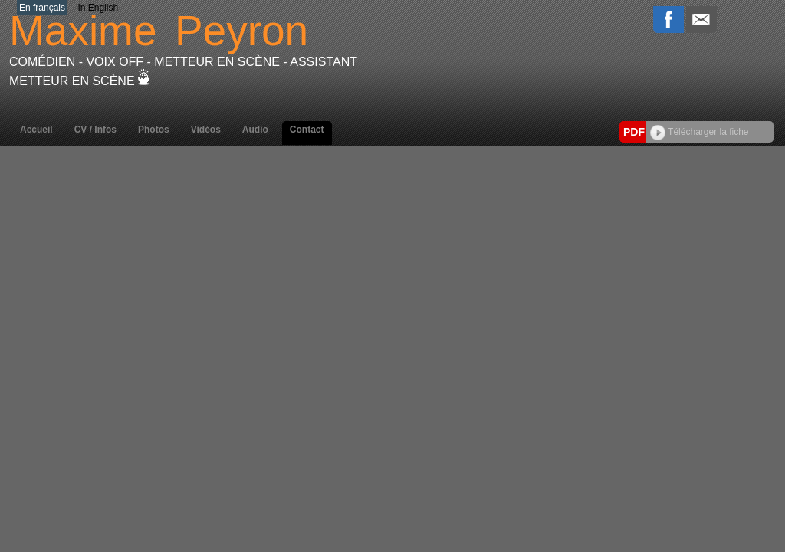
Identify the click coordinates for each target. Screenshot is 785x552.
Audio (255, 129)
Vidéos (206, 129)
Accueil (36, 129)
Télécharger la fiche (699, 132)
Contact (307, 129)
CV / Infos (95, 129)
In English (97, 7)
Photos (153, 129)
